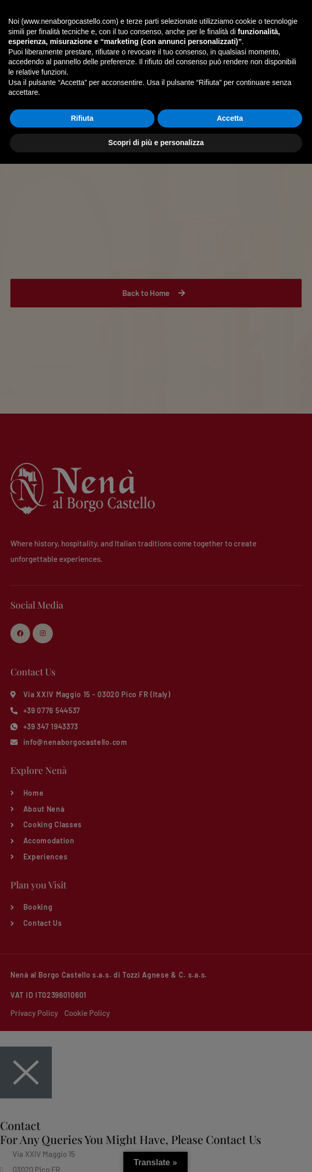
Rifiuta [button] (82, 1126)
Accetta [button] (230, 1126)
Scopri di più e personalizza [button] (156, 1151)
